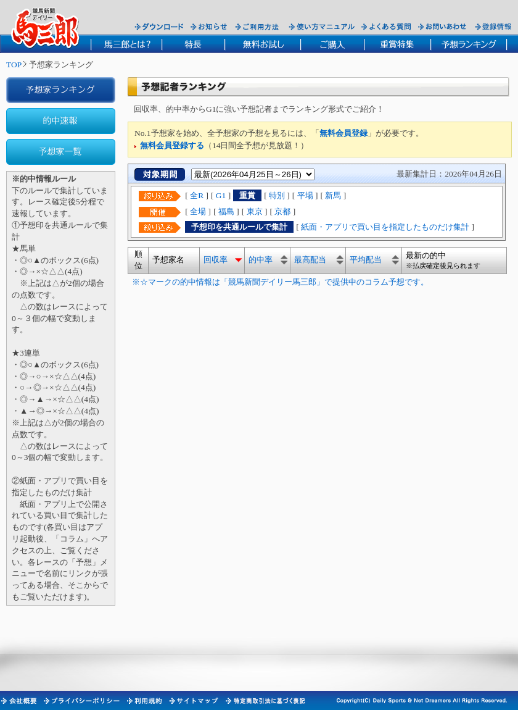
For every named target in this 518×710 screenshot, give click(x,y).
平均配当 (366, 259)
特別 (277, 195)
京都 (282, 211)
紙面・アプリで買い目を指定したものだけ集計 (385, 227)
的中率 (261, 259)
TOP (14, 64)
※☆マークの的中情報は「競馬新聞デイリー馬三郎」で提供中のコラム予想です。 (278, 281)
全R (197, 195)
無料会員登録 (343, 133)
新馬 (333, 195)
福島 (226, 211)
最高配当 (310, 259)
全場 (198, 211)
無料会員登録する (172, 145)
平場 (305, 195)
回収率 (216, 259)
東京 (255, 211)
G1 (221, 195)
